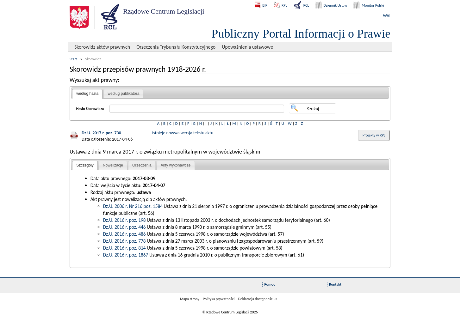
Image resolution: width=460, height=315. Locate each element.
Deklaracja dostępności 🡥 (257, 299)
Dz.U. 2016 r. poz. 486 (124, 234)
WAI (386, 15)
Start (73, 59)
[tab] (87, 94)
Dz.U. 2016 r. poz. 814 (124, 248)
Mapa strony (189, 299)
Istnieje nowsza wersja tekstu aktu (182, 133)
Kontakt (335, 284)
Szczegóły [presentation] (85, 165)
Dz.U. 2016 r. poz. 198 (124, 220)
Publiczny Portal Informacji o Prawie (300, 33)
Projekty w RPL (374, 135)
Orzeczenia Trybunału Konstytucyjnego (175, 47)
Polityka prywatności (218, 299)
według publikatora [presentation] (123, 93)
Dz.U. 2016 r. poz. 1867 (125, 255)
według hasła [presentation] (87, 93)
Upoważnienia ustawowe (247, 47)
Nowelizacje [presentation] (113, 165)
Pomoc (269, 284)
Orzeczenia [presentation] (142, 165)
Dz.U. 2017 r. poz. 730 (101, 133)
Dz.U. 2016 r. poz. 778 (124, 241)
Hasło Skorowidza (90, 108)
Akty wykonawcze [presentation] (176, 165)
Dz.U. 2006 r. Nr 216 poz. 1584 (133, 206)
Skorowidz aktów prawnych (102, 47)
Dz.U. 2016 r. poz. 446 (124, 227)
